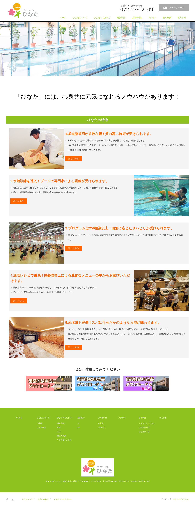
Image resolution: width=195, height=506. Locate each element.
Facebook (7, 500)
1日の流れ (102, 427)
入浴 (59, 431)
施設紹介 (121, 17)
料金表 (100, 423)
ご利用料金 (136, 17)
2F (78, 427)
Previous (4, 49)
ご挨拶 (39, 423)
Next (190, 49)
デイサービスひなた (147, 423)
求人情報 (181, 17)
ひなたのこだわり (102, 17)
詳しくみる (73, 158)
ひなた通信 (41, 427)
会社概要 (167, 17)
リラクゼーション (64, 440)
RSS (12, 500)
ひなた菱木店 (144, 431)
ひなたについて (80, 17)
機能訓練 (60, 423)
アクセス (152, 17)
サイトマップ (27, 499)
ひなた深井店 (144, 427)
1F (78, 423)
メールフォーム (176, 7)
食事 (59, 427)
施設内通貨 (61, 436)
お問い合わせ (43, 499)
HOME (19, 418)
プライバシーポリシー (62, 499)
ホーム (63, 17)
